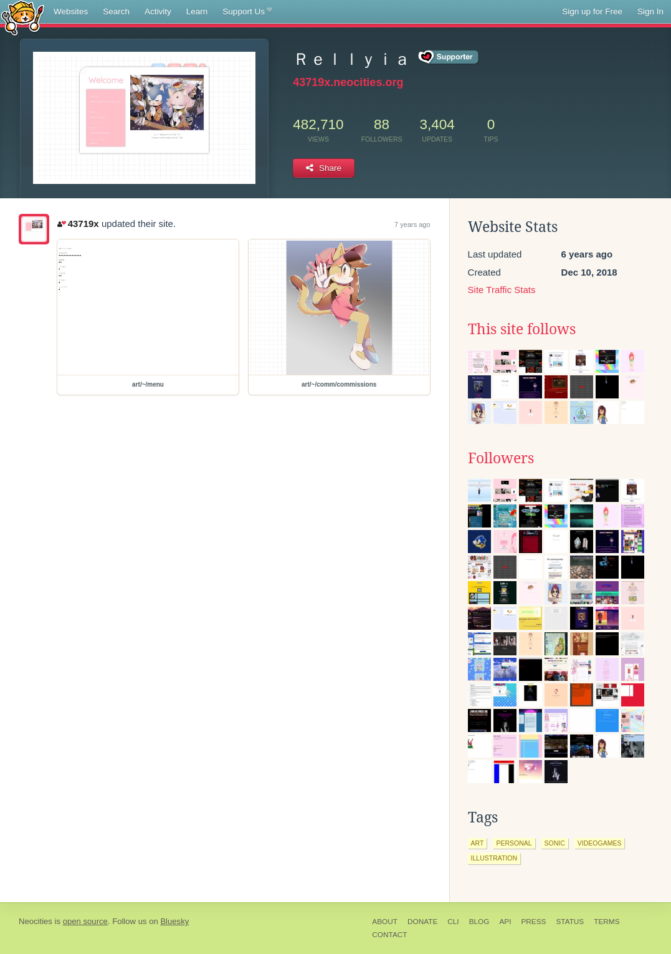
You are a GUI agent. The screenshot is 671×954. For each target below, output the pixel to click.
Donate (422, 921)
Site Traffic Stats (502, 289)
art (477, 843)
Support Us (247, 12)
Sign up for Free (592, 11)
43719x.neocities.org (348, 82)
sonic (555, 843)
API (505, 921)
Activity (158, 11)
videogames (600, 843)
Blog (479, 921)
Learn (197, 11)
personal (513, 843)
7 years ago (412, 224)
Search (116, 11)
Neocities (35, 921)
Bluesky (174, 921)
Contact (389, 934)
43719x (78, 223)
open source (85, 921)
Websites (71, 11)
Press (533, 921)
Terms (606, 921)
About (384, 921)
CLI (453, 921)
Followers (501, 458)
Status (570, 921)
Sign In (650, 11)
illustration (494, 858)
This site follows (522, 329)
